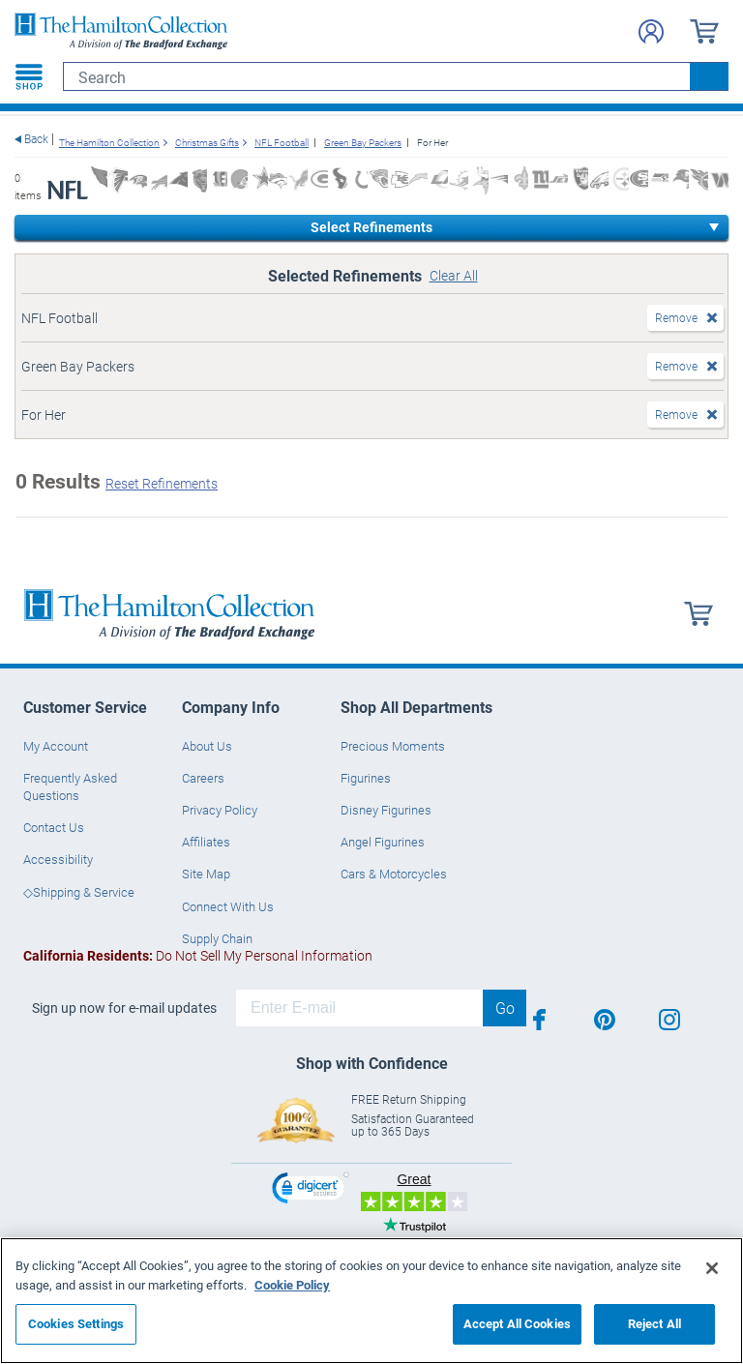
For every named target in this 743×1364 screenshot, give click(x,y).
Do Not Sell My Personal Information (197, 955)
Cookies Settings (76, 1323)
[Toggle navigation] (29, 76)
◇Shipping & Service (78, 892)
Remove (676, 317)
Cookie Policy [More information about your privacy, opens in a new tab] (292, 1284)
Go (505, 1007)
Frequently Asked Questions (70, 786)
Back (36, 139)
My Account (55, 746)
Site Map (206, 873)
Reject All (654, 1323)
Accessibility (58, 859)
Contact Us (53, 827)
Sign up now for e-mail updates (124, 1008)
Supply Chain (217, 938)
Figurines (366, 777)
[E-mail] (359, 1008)
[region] (371, 1300)
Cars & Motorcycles (394, 873)
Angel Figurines (383, 841)
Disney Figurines (386, 809)
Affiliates (206, 841)
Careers (203, 777)
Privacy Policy (219, 809)
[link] (310, 1190)
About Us (207, 746)
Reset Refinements (161, 483)
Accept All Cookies (517, 1323)
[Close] (712, 1268)
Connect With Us (228, 906)
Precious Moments (393, 746)
